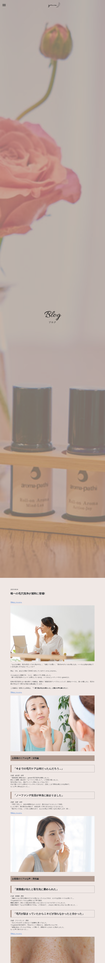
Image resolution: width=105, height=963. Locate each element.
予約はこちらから (16, 602)
